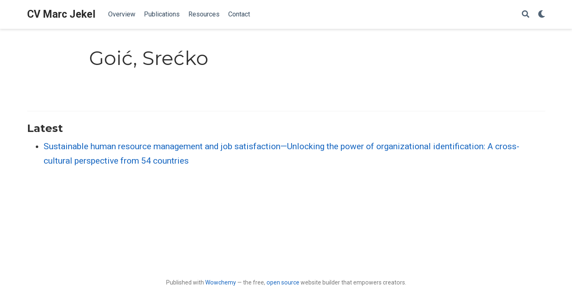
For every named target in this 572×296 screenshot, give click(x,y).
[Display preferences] (541, 14)
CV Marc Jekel (61, 14)
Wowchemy (220, 282)
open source (282, 282)
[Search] (525, 14)
